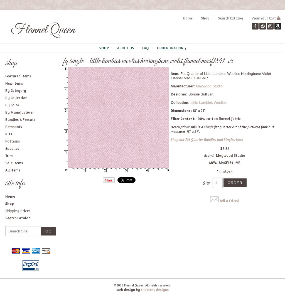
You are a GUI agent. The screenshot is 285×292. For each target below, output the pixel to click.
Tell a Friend (229, 200)
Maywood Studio (209, 86)
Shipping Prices (17, 210)
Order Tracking (171, 48)
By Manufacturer (19, 112)
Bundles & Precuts (20, 119)
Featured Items (18, 76)
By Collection (16, 97)
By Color (12, 105)
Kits (8, 134)
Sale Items (14, 163)
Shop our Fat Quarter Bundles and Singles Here (207, 139)
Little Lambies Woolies (208, 102)
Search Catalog (230, 18)
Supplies (12, 148)
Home (188, 18)
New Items (14, 83)
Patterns (12, 141)
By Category (15, 90)
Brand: (209, 155)
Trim (9, 155)
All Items (12, 170)
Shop (205, 18)
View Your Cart (264, 18)
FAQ (145, 48)
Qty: (206, 182)
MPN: (213, 162)
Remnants (13, 126)
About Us (125, 48)
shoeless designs (155, 289)
